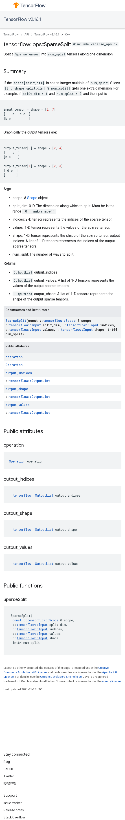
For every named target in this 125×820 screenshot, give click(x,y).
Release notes (14, 810)
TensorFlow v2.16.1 (22, 19)
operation (14, 357)
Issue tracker (13, 803)
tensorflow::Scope (59, 320)
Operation (14, 365)
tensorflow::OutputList (29, 381)
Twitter (9, 776)
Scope (32, 198)
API (26, 34)
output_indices (18, 373)
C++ (67, 34)
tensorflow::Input (25, 325)
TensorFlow (11, 34)
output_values (17, 405)
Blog (7, 762)
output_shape (16, 389)
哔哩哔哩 (10, 783)
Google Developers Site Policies (61, 676)
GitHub (8, 769)
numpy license (111, 681)
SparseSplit (15, 320)
